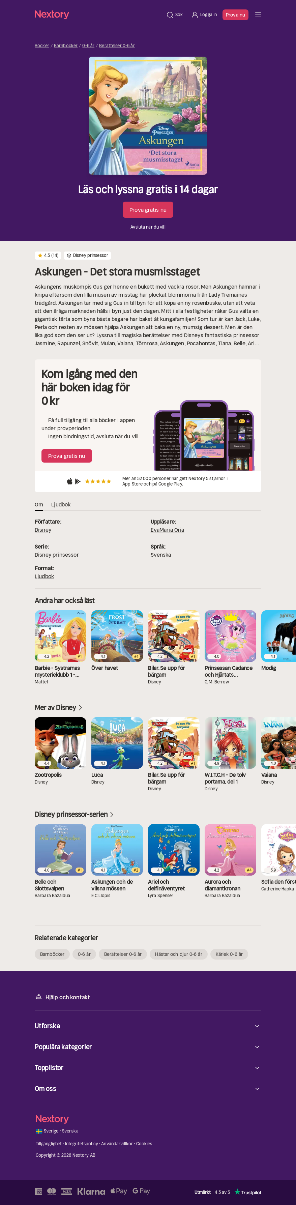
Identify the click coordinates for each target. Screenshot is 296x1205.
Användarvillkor (117, 1144)
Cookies (144, 1144)
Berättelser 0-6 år (117, 46)
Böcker (42, 46)
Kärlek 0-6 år (229, 954)
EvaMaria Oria (167, 529)
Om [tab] (39, 504)
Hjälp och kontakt (62, 997)
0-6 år (88, 46)
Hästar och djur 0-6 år (178, 954)
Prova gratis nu (148, 209)
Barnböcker (66, 46)
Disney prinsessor (57, 554)
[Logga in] (204, 15)
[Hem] (98, 14)
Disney (43, 529)
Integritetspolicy (81, 1144)
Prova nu (235, 15)
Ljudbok (44, 576)
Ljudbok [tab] (60, 504)
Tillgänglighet (49, 1144)
